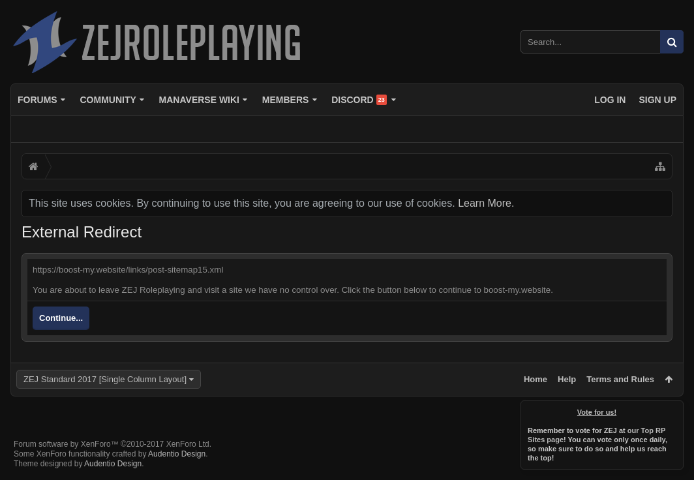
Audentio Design (176, 453)
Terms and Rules (620, 379)
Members (285, 100)
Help (567, 379)
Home (535, 379)
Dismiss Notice (674, 409)
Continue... (61, 318)
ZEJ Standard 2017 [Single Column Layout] (105, 379)
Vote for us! (596, 412)
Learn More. (486, 203)
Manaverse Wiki (199, 100)
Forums (37, 100)
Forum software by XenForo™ (112, 444)
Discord (359, 100)
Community (108, 100)
